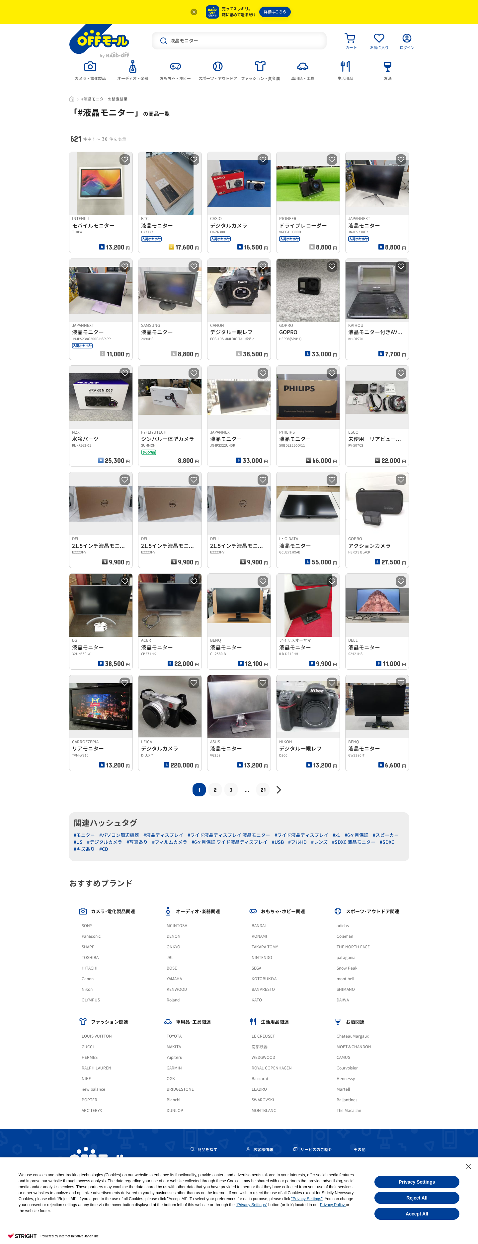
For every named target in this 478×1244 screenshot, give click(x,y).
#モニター (84, 835)
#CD (103, 849)
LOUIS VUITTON (97, 1036)
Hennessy (346, 1078)
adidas (343, 925)
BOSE (172, 968)
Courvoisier (347, 1068)
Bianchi (173, 1100)
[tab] (90, 70)
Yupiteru (174, 1057)
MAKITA (174, 1047)
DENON (174, 936)
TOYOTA (174, 1036)
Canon (88, 979)
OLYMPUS (91, 1000)
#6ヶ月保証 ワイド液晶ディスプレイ (230, 842)
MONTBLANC (264, 1110)
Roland (173, 1000)
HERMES (90, 1057)
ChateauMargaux (353, 1036)
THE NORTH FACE (353, 947)
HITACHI (90, 968)
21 (263, 789)
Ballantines (347, 1100)
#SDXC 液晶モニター (353, 842)
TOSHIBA (90, 957)
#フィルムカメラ (169, 842)
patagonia (346, 957)
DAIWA (343, 1000)
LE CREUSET (263, 1036)
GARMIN (174, 1068)
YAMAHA (174, 979)
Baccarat (260, 1078)
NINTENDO (262, 957)
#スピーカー (386, 835)
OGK (171, 1078)
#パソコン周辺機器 (119, 835)
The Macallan (349, 1110)
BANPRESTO (263, 989)
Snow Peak (347, 968)
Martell (343, 1089)
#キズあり (84, 849)
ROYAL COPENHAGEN (272, 1068)
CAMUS (343, 1057)
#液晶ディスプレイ (163, 835)
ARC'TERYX (92, 1110)
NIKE (86, 1078)
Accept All (417, 1213)
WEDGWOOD (263, 1057)
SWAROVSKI (263, 1100)
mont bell (345, 979)
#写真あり (137, 842)
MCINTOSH (177, 925)
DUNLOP (175, 1110)
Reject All (416, 1198)
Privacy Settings (417, 1182)
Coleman (345, 936)
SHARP (88, 947)
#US (78, 842)
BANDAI (259, 925)
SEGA (256, 968)
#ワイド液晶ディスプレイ (301, 835)
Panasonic (91, 936)
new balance (93, 1089)
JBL (170, 957)
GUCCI (88, 1047)
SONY (87, 925)
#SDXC (387, 842)
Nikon (87, 989)
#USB (278, 842)
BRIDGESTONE (180, 1089)
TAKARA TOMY (265, 947)
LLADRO (259, 1089)
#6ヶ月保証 (356, 835)
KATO (257, 1000)
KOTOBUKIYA (264, 979)
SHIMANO (346, 989)
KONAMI (259, 936)
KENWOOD (177, 989)
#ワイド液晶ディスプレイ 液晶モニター (229, 835)
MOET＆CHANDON (354, 1047)
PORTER (89, 1100)
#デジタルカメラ (104, 842)
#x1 (336, 835)
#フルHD (297, 842)
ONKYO (173, 947)
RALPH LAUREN (96, 1068)
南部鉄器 (260, 1047)
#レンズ (319, 842)
